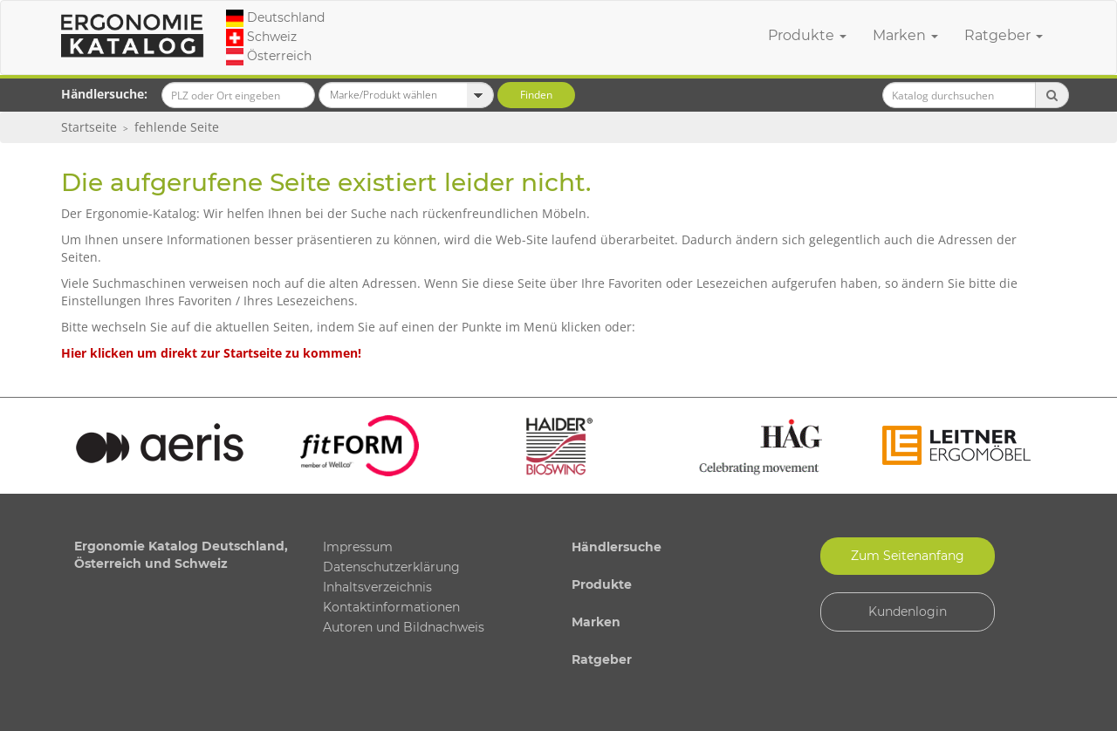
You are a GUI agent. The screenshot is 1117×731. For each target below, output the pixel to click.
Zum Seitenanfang (907, 556)
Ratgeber (1003, 35)
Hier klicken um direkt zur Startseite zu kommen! (211, 353)
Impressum (358, 547)
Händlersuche (616, 547)
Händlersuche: (104, 93)
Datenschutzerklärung (391, 567)
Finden (536, 94)
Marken (905, 35)
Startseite (89, 127)
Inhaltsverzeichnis (377, 587)
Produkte (807, 35)
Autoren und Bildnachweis (403, 627)
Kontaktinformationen (391, 607)
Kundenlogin (907, 611)
